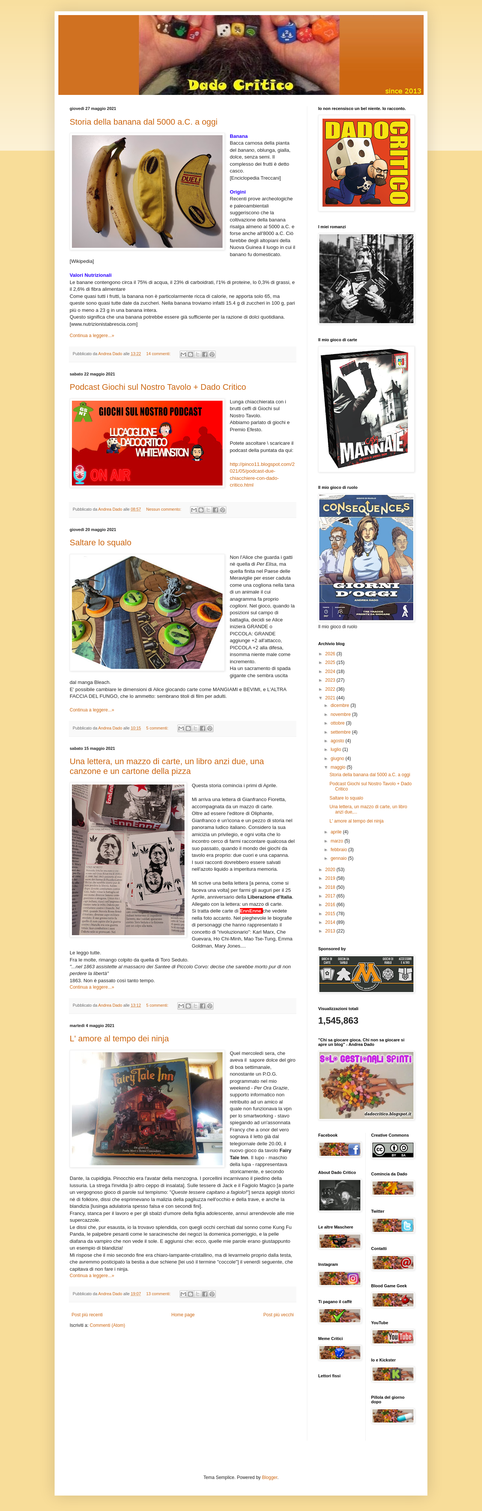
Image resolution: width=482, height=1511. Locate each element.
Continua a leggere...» (92, 335)
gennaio (339, 858)
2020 (331, 869)
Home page (183, 1314)
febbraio (339, 849)
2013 (331, 931)
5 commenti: (157, 728)
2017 (331, 896)
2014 (331, 922)
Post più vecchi (278, 1314)
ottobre (338, 723)
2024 (331, 671)
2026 (331, 653)
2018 (331, 887)
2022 (331, 689)
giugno (338, 758)
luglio (336, 749)
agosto (338, 740)
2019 (331, 878)
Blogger (270, 1477)
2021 (331, 698)
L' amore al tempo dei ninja (119, 1038)
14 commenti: (159, 353)
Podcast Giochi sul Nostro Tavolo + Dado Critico (158, 387)
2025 (331, 662)
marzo (338, 841)
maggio (339, 767)
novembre (341, 714)
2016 (331, 904)
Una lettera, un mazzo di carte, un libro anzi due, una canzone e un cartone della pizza (167, 766)
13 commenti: (159, 1293)
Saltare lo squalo (100, 542)
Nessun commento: (164, 509)
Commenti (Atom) (107, 1325)
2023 (331, 680)
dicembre (341, 705)
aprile (337, 832)
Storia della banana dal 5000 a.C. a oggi (144, 122)
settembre (341, 732)
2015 (331, 913)
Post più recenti (87, 1314)
